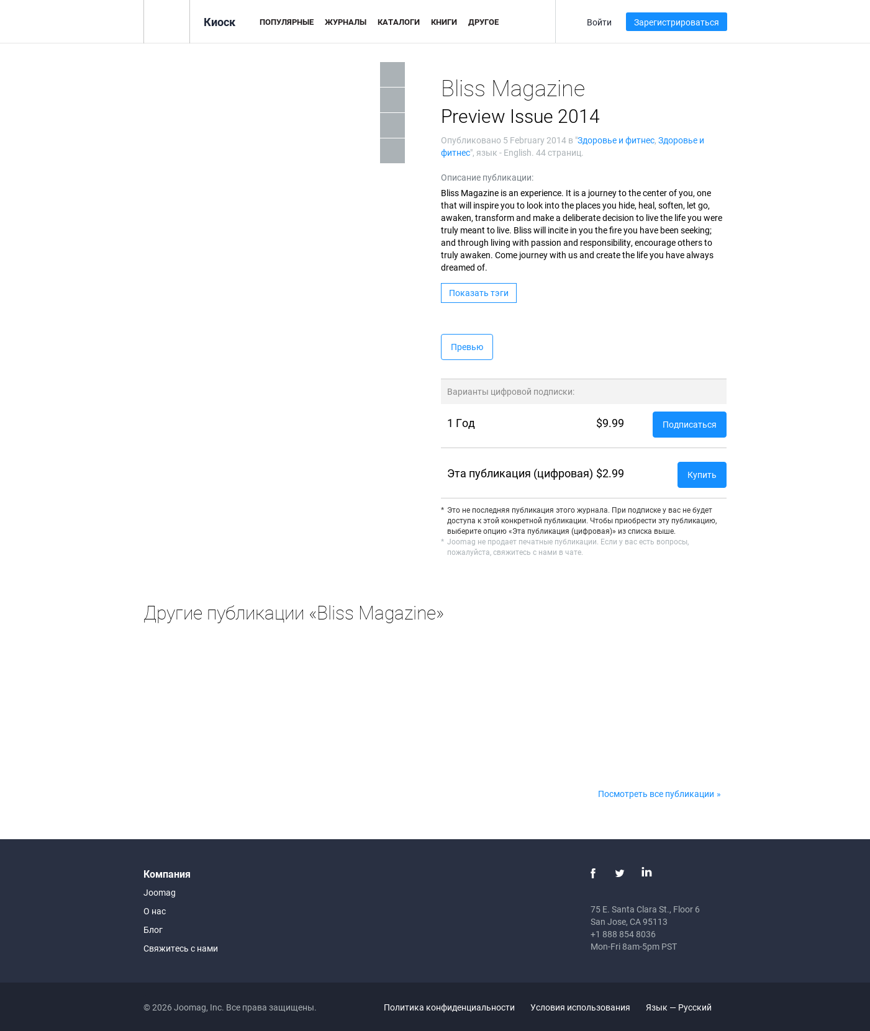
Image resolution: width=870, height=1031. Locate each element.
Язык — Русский (686, 1007)
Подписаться (690, 424)
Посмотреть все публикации (656, 793)
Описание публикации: (487, 177)
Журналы (345, 21)
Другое (483, 21)
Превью (467, 347)
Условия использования (580, 1007)
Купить (702, 474)
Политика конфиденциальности (449, 1007)
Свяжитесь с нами (180, 948)
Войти (599, 22)
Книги (444, 21)
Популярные (287, 21)
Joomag (159, 892)
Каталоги (399, 21)
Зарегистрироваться (676, 22)
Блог (153, 929)
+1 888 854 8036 (623, 934)
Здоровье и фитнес (616, 140)
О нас (154, 911)
